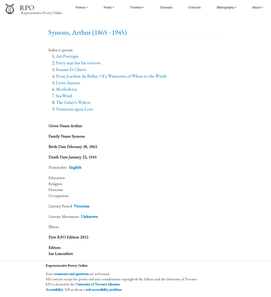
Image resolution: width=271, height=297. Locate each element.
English (75, 167)
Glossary (166, 7)
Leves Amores (68, 83)
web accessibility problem (103, 289)
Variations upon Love (74, 109)
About (256, 7)
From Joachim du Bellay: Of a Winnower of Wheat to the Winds (111, 76)
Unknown (89, 216)
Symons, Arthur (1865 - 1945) (87, 32)
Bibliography (225, 7)
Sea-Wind (64, 96)
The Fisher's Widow (73, 102)
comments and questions (71, 273)
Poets (108, 7)
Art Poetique (67, 56)
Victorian (81, 206)
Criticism (194, 7)
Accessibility (54, 289)
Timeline (136, 7)
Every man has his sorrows (78, 63)
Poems (81, 7)
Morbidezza (66, 89)
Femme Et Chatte (71, 69)
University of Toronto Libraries (98, 284)
